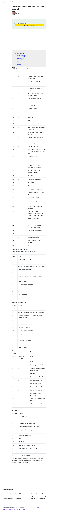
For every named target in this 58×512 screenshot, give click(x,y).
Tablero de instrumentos (21, 55)
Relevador (19, 64)
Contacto (23, 509)
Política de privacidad (16, 509)
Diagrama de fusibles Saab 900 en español (39, 493)
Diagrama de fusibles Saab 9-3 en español (12, 493)
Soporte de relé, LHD (21, 56)
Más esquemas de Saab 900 (29, 25)
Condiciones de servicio (7, 509)
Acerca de (29, 1)
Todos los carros (23, 1)
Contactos (35, 1)
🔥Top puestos (42, 1)
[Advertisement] (29, 39)
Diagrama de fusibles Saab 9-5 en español (12, 496)
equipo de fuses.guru (38, 507)
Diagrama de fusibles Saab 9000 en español (39, 498)
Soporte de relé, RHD (21, 58)
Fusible (18, 62)
